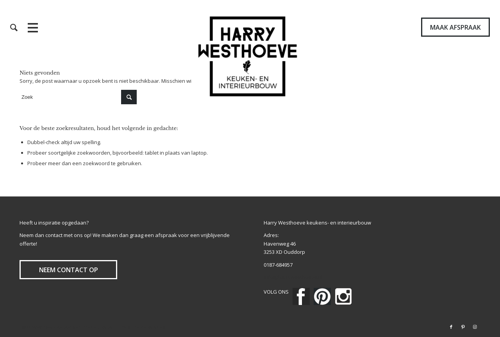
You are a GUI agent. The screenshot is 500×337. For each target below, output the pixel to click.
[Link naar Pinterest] (463, 327)
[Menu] (48, 27)
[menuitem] (14, 27)
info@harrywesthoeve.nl (293, 277)
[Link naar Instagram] (474, 327)
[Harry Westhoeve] (250, 56)
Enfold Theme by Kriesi (141, 327)
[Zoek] (14, 27)
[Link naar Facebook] (451, 327)
